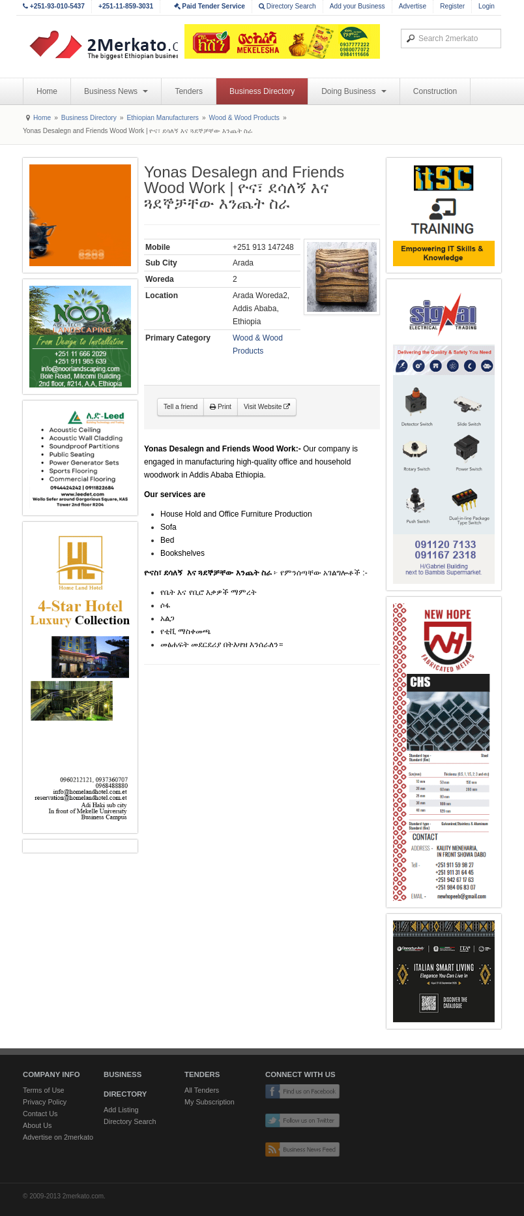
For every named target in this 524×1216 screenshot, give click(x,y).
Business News (116, 91)
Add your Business (357, 6)
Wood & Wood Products (244, 117)
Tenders (189, 91)
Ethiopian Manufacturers (162, 117)
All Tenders (201, 1090)
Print (220, 406)
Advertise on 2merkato (58, 1137)
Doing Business (353, 91)
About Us (37, 1125)
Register (452, 6)
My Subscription (209, 1102)
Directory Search (287, 6)
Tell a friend (180, 406)
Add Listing (121, 1110)
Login (486, 6)
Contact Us (40, 1113)
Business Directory (262, 91)
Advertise (412, 6)
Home (46, 91)
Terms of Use (44, 1090)
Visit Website (267, 406)
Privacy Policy (44, 1102)
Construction (435, 91)
